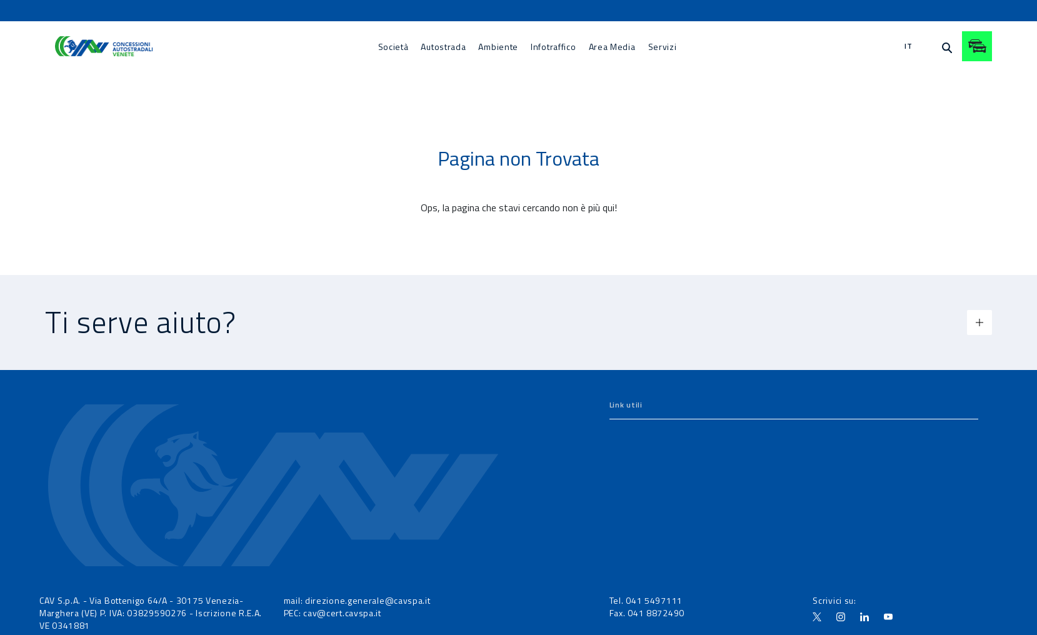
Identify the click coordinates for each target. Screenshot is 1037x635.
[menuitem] (393, 46)
